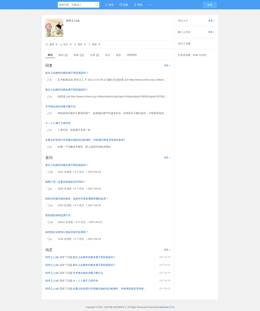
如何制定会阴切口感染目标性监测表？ (66, 232)
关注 (107, 54)
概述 (50, 54)
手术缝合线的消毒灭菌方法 (60, 106)
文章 (94, 55)
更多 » (167, 65)
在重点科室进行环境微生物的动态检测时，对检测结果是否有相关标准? (85, 139)
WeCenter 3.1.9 (166, 307)
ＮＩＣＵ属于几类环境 (58, 123)
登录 (209, 4)
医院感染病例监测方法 (58, 215)
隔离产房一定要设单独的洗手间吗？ (65, 181)
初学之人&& (52, 257)
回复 (79, 55)
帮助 (138, 4)
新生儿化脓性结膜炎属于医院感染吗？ (66, 72)
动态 (118, 54)
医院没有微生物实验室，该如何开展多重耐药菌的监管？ (77, 198)
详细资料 (132, 54)
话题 (123, 4)
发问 (63, 55)
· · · (150, 4)
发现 (109, 4)
